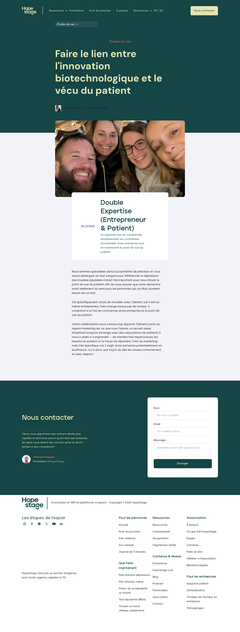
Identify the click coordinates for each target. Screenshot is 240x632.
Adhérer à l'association (201, 558)
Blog (155, 577)
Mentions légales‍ (197, 565)
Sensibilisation (196, 590)
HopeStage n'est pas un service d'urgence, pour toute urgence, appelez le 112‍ (49, 575)
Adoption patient (197, 583)
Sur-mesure (126, 545)
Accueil (123, 525)
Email (157, 424)
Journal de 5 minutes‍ (132, 551)
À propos (192, 525)
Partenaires (160, 590)
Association (160, 597)
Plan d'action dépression (134, 575)
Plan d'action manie (131, 581)
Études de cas (66, 24)
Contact (158, 603)
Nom (156, 408)
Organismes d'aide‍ (164, 545)
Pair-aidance (127, 538)
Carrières (193, 545)
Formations (160, 563)
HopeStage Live (163, 570)
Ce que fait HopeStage (202, 531)
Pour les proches (129, 531)
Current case (87, 24)
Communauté (161, 531)
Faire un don (194, 551)
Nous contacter (204, 10)
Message (159, 440)
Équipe (191, 538)
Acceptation (161, 538)
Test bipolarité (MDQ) (132, 599)
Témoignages (195, 608)
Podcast (158, 583)
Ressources (160, 525)
